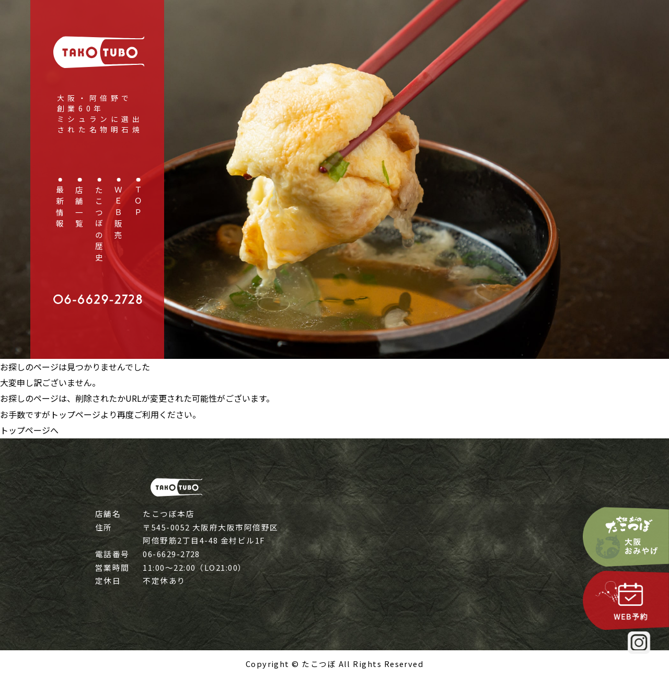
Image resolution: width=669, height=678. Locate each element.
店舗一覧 (79, 208)
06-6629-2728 (171, 553)
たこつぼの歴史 (98, 225)
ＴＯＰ (137, 202)
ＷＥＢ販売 (118, 214)
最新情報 (59, 208)
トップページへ (29, 430)
